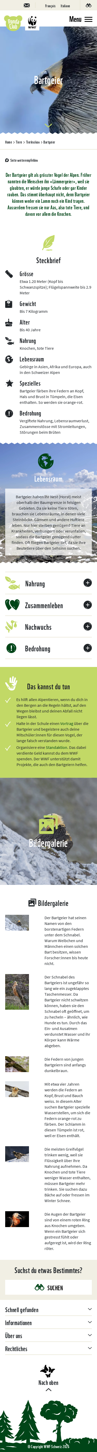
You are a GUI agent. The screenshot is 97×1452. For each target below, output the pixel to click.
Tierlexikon (33, 142)
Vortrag (67, 723)
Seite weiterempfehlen (24, 160)
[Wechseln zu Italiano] (65, 5)
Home (8, 142)
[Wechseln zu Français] (50, 5)
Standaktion (56, 747)
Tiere (19, 142)
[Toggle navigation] (80, 18)
